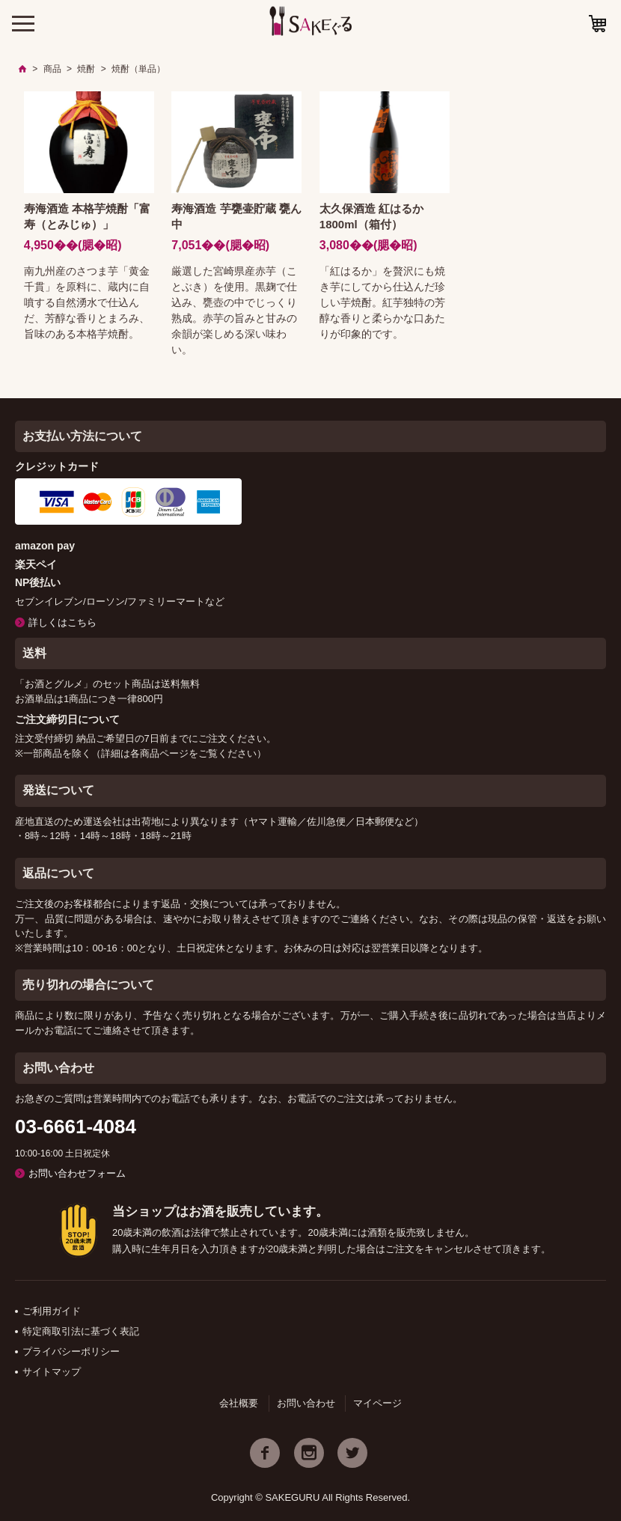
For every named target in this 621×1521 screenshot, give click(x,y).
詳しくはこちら (62, 622)
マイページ (377, 1403)
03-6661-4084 (75, 1126)
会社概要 (238, 1403)
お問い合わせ (306, 1403)
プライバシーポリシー (71, 1351)
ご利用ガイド (51, 1311)
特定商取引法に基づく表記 (80, 1331)
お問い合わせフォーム (77, 1173)
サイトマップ (51, 1371)
